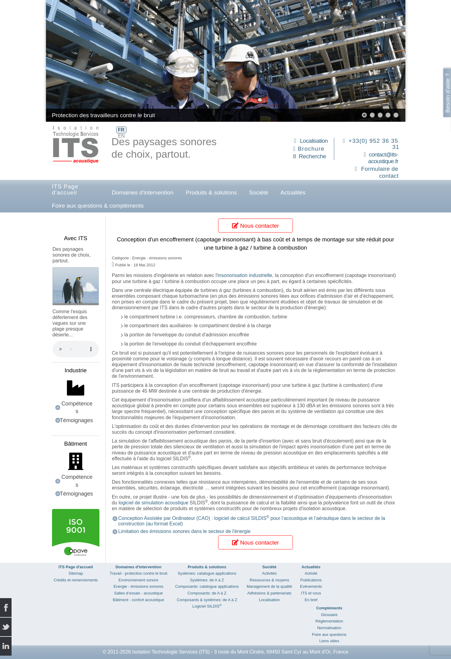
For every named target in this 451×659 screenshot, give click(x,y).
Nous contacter (255, 226)
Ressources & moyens (269, 580)
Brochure (311, 148)
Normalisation (329, 628)
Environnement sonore (138, 580)
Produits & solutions (211, 192)
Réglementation (329, 621)
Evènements (311, 586)
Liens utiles (329, 641)
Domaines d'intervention (143, 192)
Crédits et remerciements (76, 580)
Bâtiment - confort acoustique (138, 600)
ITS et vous (311, 593)
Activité (311, 573)
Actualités (292, 192)
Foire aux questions (329, 634)
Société (258, 192)
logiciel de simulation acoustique (153, 502)
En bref (311, 600)
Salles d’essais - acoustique (138, 593)
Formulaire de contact (379, 172)
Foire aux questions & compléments (98, 205)
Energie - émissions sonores (138, 586)
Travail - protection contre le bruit (139, 573)
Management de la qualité (269, 586)
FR (121, 129)
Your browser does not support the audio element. (76, 349)
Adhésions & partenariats (269, 593)
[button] (364, 115)
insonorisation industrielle (244, 275)
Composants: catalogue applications (207, 586)
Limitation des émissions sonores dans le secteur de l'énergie (184, 531)
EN (121, 135)
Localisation (314, 141)
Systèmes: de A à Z (207, 580)
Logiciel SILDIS (206, 606)
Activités (269, 573)
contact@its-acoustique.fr (383, 158)
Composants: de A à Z (207, 593)
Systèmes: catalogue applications (207, 573)
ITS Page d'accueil (65, 189)
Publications (311, 580)
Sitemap (75, 573)
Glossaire (329, 614)
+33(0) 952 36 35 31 (374, 144)
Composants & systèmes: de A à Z (207, 600)
